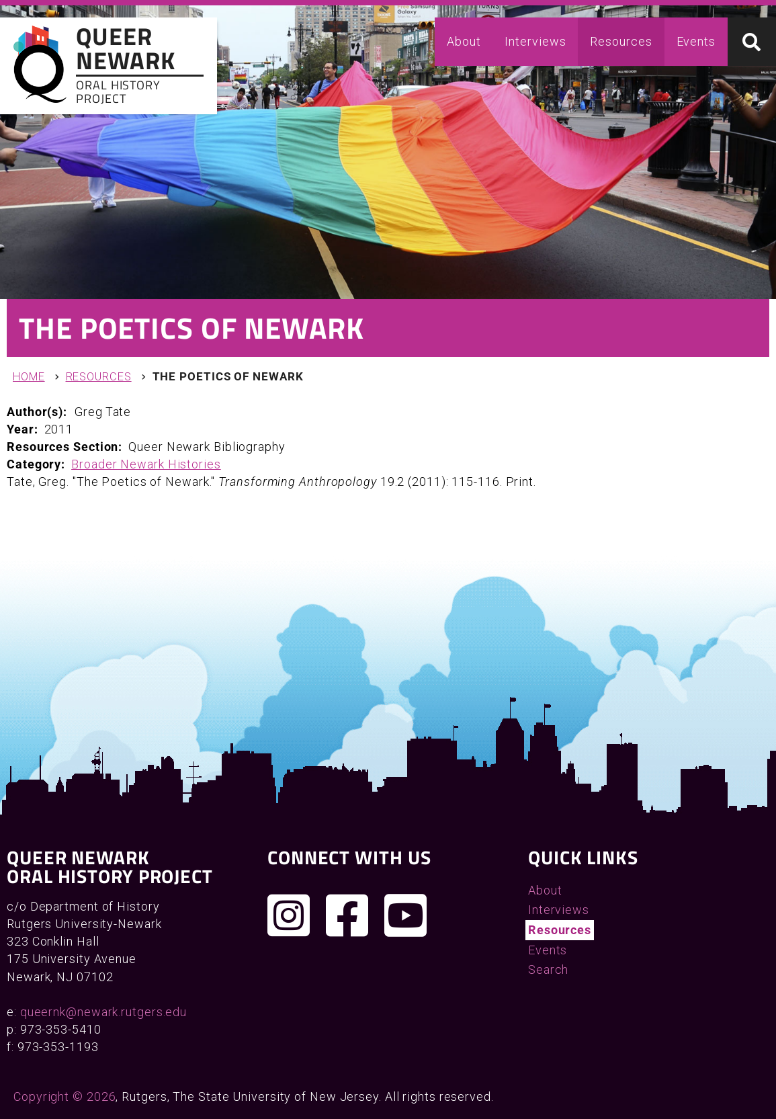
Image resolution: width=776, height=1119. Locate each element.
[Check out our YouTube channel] (405, 915)
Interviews (535, 41)
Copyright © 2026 (64, 1096)
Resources (621, 41)
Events (696, 41)
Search (548, 969)
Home (29, 376)
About (464, 41)
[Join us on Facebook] (347, 915)
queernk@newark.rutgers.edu (103, 1012)
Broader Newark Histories (146, 464)
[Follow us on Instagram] (288, 915)
